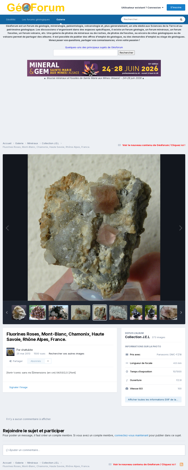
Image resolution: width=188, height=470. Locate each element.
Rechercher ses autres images (66, 353)
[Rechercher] (138, 19)
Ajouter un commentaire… (23, 450)
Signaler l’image (18, 387)
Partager (16, 361)
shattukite (27, 349)
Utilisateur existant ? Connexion (142, 7)
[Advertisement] (94, 111)
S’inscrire (176, 7)
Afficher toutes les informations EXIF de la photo (155, 399)
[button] (7, 312)
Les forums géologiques (36, 19)
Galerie (60, 21)
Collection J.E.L (137, 337)
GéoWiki (10, 19)
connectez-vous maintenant (131, 435)
